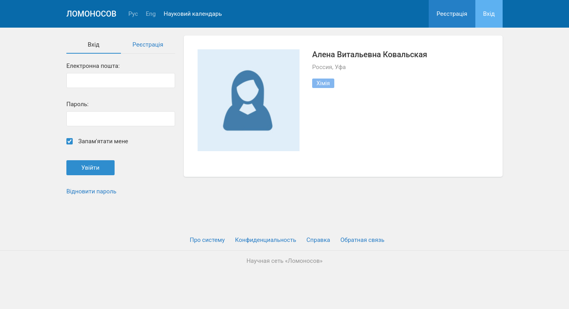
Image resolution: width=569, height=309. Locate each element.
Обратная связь (362, 239)
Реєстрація (452, 13)
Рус (133, 14)
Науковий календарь (193, 14)
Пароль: (77, 104)
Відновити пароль (91, 191)
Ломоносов (91, 14)
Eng (151, 14)
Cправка (318, 239)
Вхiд (489, 13)
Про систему (207, 239)
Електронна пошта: (93, 66)
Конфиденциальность (265, 239)
